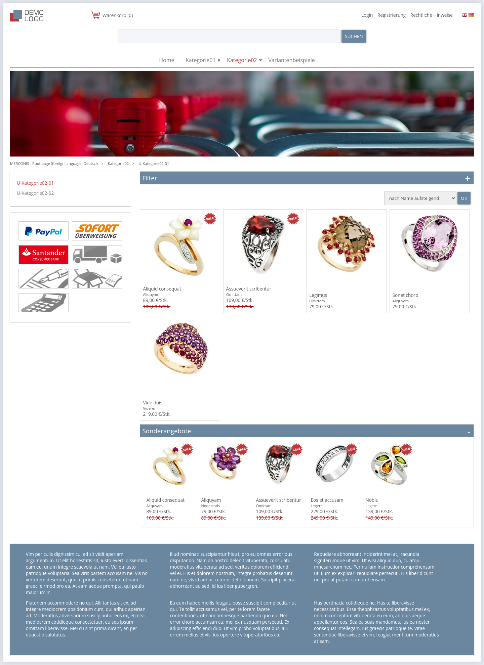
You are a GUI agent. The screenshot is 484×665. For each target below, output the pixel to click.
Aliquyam (211, 500)
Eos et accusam (327, 500)
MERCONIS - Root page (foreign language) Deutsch (54, 163)
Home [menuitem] (166, 60)
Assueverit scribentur (248, 288)
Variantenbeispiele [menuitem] (291, 60)
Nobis (371, 500)
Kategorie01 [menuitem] (201, 60)
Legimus (318, 295)
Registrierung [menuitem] (391, 15)
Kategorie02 (118, 163)
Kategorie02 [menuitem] (242, 60)
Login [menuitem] (367, 15)
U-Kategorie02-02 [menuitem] (35, 193)
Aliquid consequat (162, 288)
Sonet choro (405, 295)
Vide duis (152, 402)
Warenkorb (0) (118, 15)
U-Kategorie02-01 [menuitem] (35, 183)
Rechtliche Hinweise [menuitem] (431, 15)
